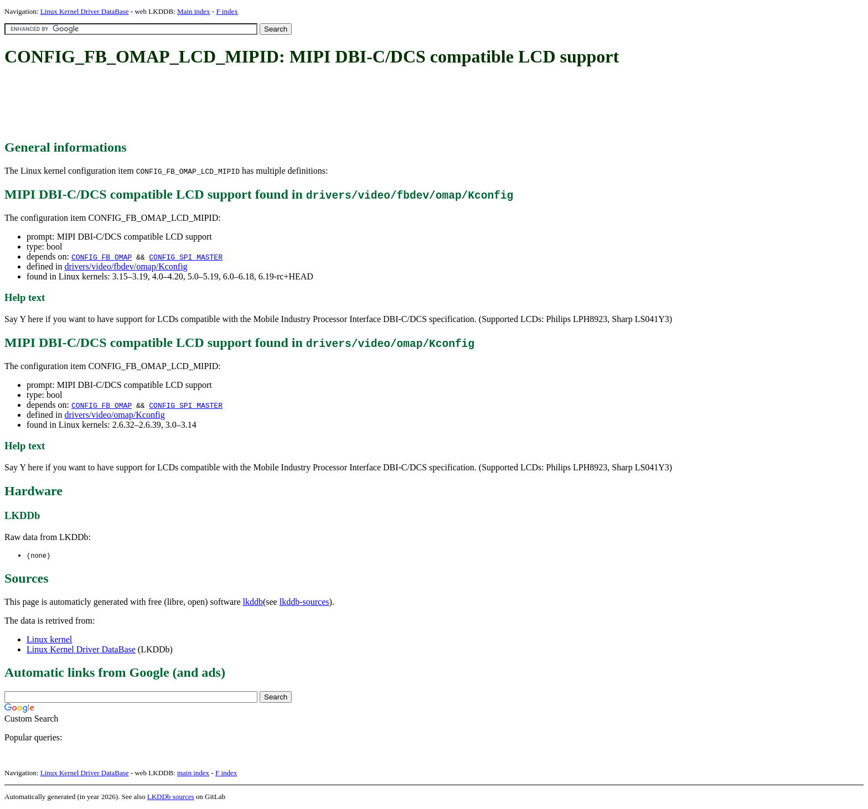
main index (193, 773)
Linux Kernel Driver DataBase (84, 11)
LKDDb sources (170, 797)
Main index (193, 11)
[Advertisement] (205, 104)
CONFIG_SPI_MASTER (186, 257)
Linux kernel (49, 640)
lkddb (253, 602)
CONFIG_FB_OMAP (101, 257)
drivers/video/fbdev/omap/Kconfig (125, 266)
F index (226, 11)
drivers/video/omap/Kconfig (114, 414)
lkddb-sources (304, 602)
